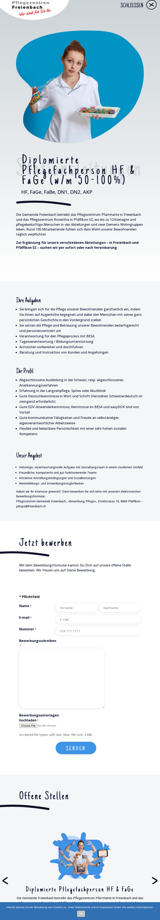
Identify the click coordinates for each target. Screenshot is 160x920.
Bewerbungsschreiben (37, 643)
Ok (81, 913)
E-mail (25, 617)
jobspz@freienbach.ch (31, 506)
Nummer (27, 629)
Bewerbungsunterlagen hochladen (37, 718)
